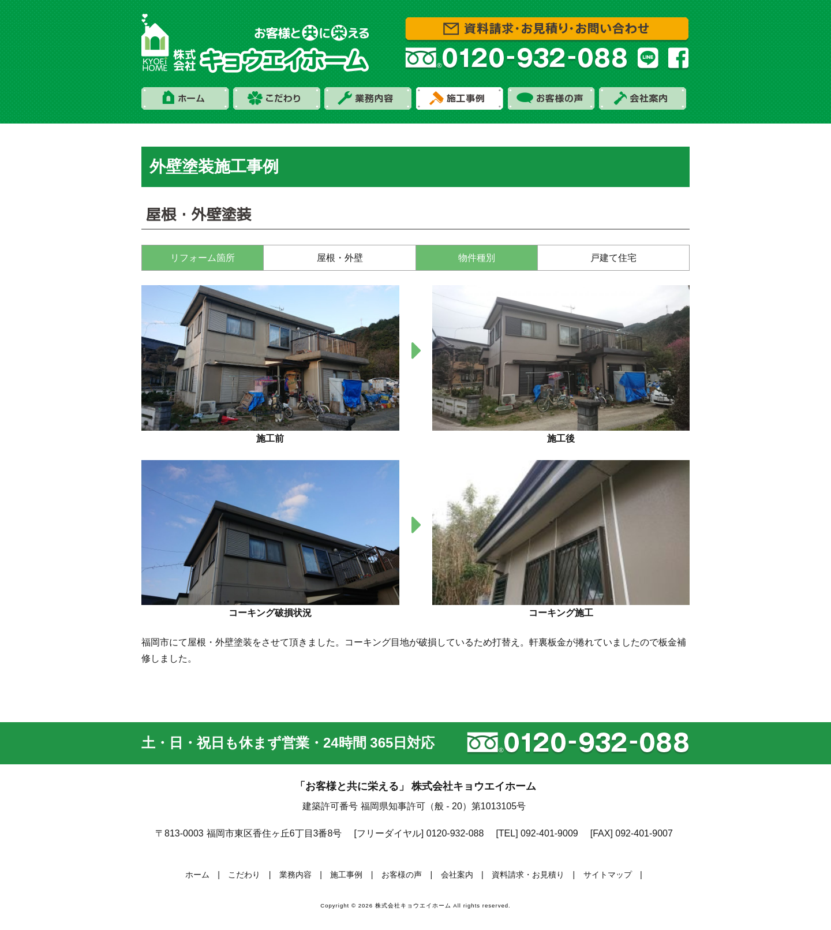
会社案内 (457, 874)
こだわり (244, 874)
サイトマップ (607, 874)
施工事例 (346, 874)
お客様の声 (401, 874)
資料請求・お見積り (528, 874)
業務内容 (295, 874)
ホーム (197, 874)
